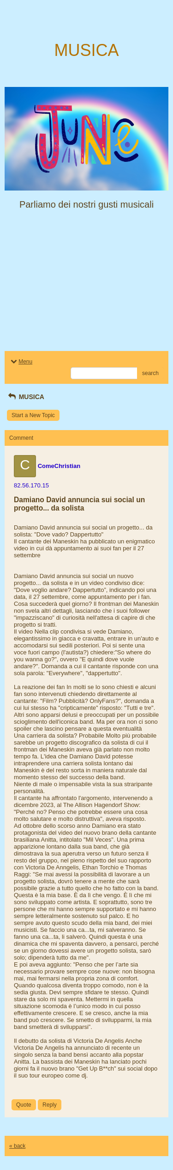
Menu (20, 361)
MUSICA (25, 396)
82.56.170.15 (31, 485)
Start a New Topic (33, 415)
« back (17, 1146)
